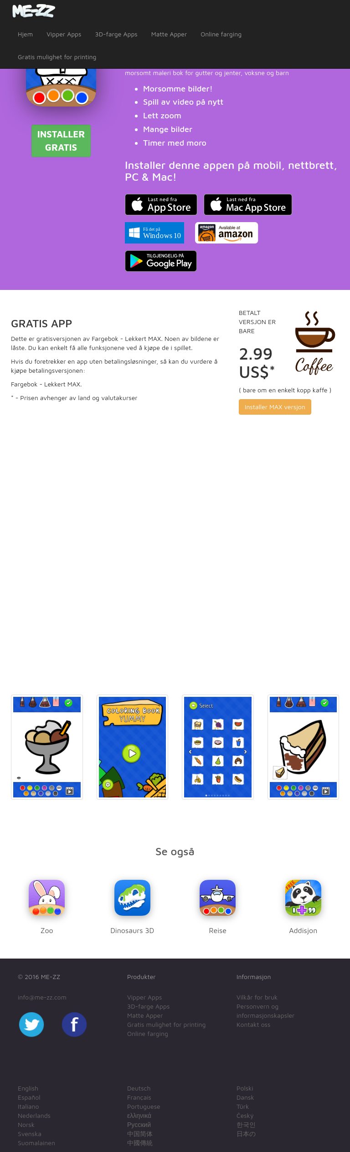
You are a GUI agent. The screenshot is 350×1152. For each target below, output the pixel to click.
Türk (243, 1106)
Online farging (221, 34)
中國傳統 (140, 1143)
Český (245, 1115)
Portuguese (143, 1106)
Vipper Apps (63, 34)
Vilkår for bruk (257, 997)
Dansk (245, 1097)
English (28, 1088)
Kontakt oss (253, 1024)
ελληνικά (139, 1115)
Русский (139, 1124)
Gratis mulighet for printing (57, 57)
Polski (245, 1088)
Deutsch (139, 1088)
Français (139, 1097)
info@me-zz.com (42, 997)
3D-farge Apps (116, 34)
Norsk (26, 1124)
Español (29, 1097)
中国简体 (140, 1133)
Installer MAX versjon (275, 407)
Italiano (28, 1106)
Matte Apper (169, 34)
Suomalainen (36, 1143)
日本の (246, 1133)
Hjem (25, 34)
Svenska (29, 1133)
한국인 (246, 1124)
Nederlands (34, 1115)
